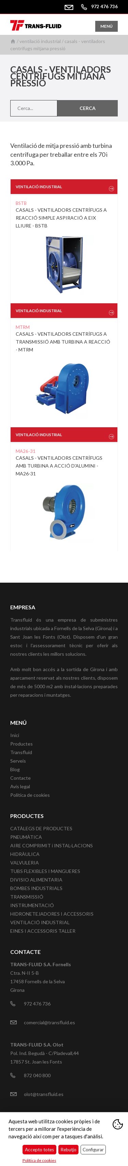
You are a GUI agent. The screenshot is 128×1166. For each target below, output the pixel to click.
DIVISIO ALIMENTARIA (36, 880)
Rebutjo (68, 1149)
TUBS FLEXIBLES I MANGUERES (45, 871)
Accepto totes (39, 1149)
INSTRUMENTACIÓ (32, 905)
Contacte (20, 778)
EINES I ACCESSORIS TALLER (42, 931)
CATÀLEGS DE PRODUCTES (41, 828)
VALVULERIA (24, 862)
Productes (21, 744)
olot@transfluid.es (43, 1094)
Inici (13, 41)
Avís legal (20, 786)
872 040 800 (37, 1075)
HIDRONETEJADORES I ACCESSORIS (52, 914)
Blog (15, 769)
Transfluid (21, 752)
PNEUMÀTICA (26, 837)
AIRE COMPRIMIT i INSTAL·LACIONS (51, 845)
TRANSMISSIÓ (26, 897)
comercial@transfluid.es (71, 6)
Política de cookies (30, 795)
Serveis (18, 761)
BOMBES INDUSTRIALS (36, 888)
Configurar (93, 1149)
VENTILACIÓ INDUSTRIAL (40, 41)
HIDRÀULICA (25, 854)
